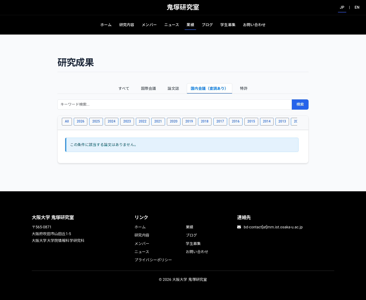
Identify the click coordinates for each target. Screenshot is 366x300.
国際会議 (148, 88)
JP (342, 7)
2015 (251, 121)
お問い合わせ (254, 25)
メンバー (149, 25)
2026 (80, 121)
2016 (235, 121)
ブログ (207, 25)
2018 (204, 121)
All (67, 121)
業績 (190, 25)
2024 (111, 121)
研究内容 (126, 25)
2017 (220, 121)
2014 (267, 121)
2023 (127, 121)
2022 (142, 121)
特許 (243, 88)
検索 (300, 104)
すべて (123, 88)
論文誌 (173, 88)
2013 (282, 121)
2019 (189, 121)
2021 (158, 121)
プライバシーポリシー (153, 260)
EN (357, 7)
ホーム (106, 25)
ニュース (171, 25)
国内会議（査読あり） (210, 88)
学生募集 (228, 25)
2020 (173, 121)
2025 (96, 121)
